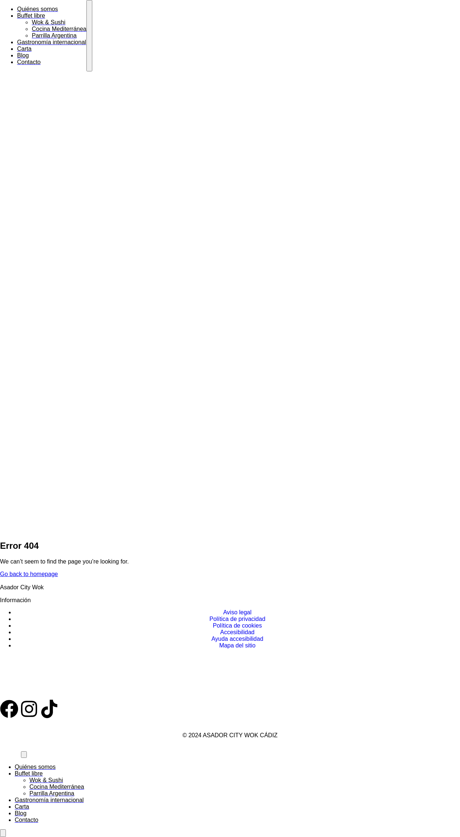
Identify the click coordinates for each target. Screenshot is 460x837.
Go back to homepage (29, 574)
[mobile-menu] (89, 35)
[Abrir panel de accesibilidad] (3, 833)
